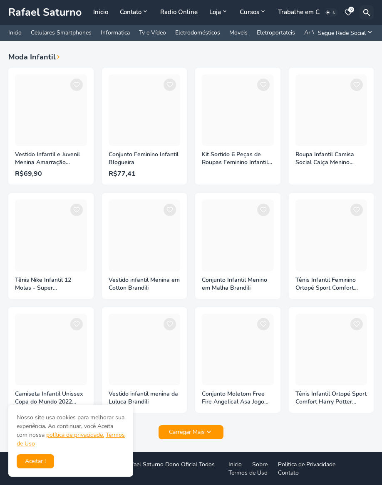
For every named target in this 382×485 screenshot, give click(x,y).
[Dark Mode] (331, 12)
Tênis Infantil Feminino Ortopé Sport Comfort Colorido (325, 284)
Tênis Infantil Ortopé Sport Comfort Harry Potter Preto (331, 398)
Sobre (260, 464)
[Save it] (76, 85)
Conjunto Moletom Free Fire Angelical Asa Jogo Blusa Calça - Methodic (233, 398)
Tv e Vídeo (152, 33)
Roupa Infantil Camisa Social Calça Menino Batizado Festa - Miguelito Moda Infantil (330, 159)
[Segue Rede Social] (344, 33)
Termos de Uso (248, 473)
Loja (215, 12)
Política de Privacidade (306, 464)
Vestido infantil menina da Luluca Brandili (143, 398)
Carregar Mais (187, 432)
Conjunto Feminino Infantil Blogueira (144, 158)
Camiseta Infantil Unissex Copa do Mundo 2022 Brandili (49, 398)
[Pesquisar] (367, 12)
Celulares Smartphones (61, 33)
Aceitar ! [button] (35, 461)
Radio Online (179, 12)
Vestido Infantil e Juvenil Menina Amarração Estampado (47, 159)
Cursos (249, 12)
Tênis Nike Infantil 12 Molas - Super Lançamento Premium (44, 284)
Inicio (100, 12)
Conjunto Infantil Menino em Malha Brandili (234, 284)
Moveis (238, 33)
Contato (130, 12)
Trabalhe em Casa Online (314, 12)
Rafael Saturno (45, 12)
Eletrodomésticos (197, 33)
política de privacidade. (75, 435)
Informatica (115, 33)
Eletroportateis (276, 33)
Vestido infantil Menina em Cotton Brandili (144, 284)
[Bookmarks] (348, 12)
